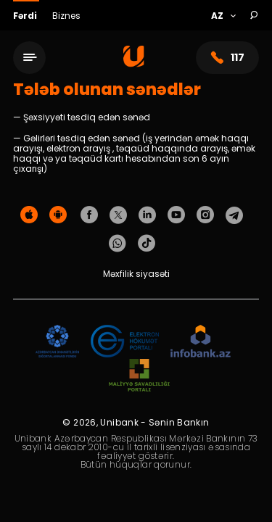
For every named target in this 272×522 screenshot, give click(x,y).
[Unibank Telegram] (234, 215)
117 (227, 57)
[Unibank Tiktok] (146, 243)
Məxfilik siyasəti (136, 274)
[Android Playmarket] (58, 215)
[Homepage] (133, 63)
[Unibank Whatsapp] (117, 243)
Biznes (66, 15)
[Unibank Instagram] (205, 215)
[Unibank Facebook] (89, 215)
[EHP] (125, 342)
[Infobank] (200, 342)
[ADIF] (57, 342)
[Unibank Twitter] (118, 215)
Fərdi (26, 15)
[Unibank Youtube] (176, 215)
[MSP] (139, 376)
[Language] (223, 16)
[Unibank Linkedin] (147, 215)
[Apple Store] (29, 215)
